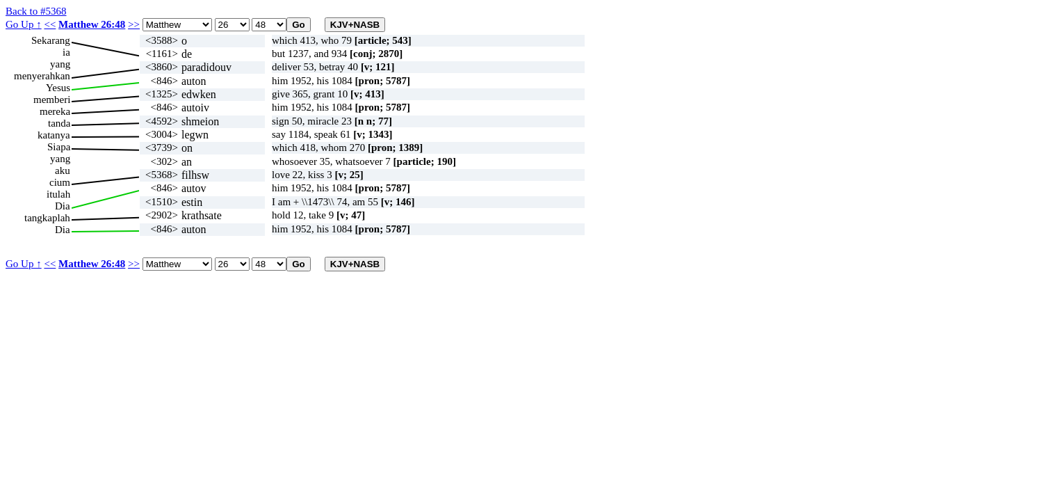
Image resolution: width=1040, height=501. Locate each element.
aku (62, 170)
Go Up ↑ (24, 24)
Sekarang (50, 40)
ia (66, 52)
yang (60, 64)
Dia (62, 206)
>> (134, 24)
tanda (59, 123)
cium (59, 182)
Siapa (58, 146)
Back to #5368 (36, 11)
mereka (55, 111)
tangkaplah (47, 217)
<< (50, 24)
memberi (51, 99)
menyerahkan (42, 75)
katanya (54, 135)
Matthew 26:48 (91, 24)
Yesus (58, 87)
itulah (58, 194)
